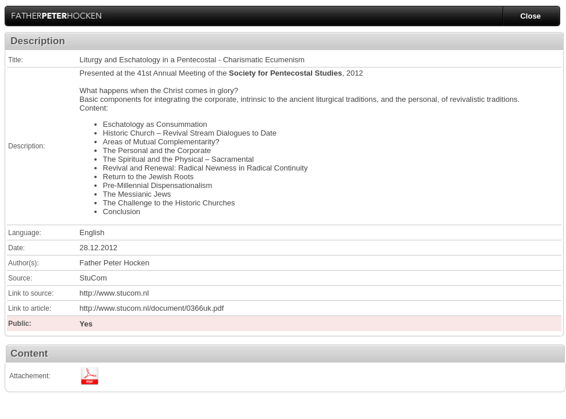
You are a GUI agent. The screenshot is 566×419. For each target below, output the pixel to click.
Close (530, 16)
